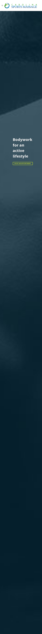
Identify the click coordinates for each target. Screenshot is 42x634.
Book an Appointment (23, 163)
